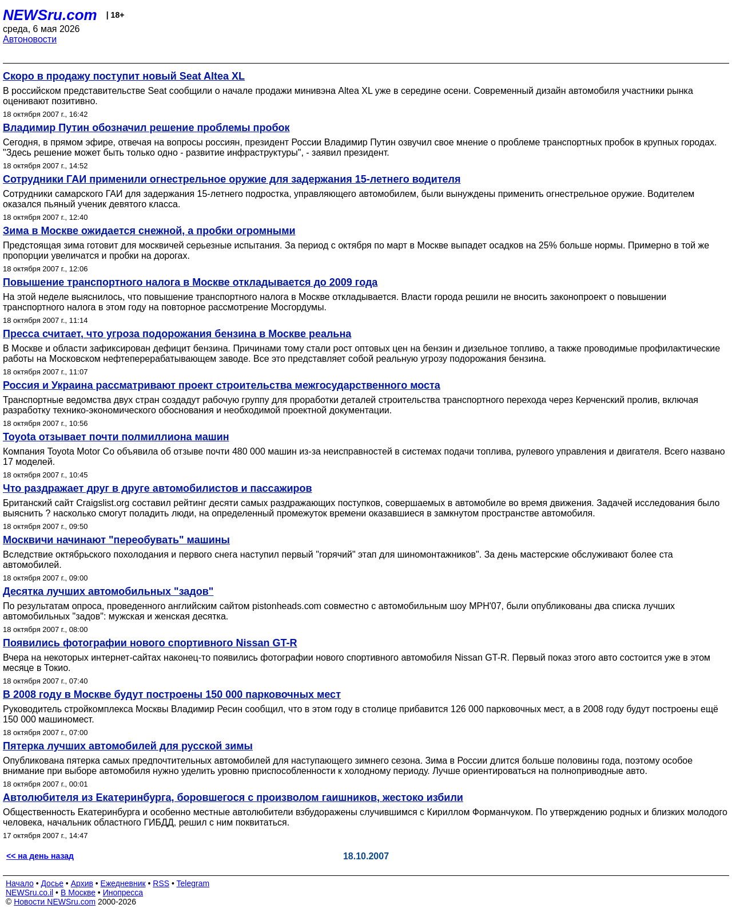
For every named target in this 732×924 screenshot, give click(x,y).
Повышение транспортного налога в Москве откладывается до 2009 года (190, 282)
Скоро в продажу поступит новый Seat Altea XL (124, 76)
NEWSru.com (50, 14)
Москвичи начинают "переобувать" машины (116, 540)
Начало (20, 883)
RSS (161, 883)
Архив (82, 883)
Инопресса (123, 892)
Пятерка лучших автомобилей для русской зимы (128, 746)
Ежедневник (123, 883)
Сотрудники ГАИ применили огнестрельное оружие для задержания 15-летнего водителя (232, 179)
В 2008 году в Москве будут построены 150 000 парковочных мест (172, 694)
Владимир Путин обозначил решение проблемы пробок (146, 127)
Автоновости (30, 39)
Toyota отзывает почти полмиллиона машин (116, 437)
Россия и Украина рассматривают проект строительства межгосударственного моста (221, 385)
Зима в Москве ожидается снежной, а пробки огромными (149, 230)
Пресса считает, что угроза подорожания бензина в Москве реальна (177, 333)
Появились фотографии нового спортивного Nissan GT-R (150, 643)
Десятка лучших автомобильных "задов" (108, 591)
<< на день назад (40, 855)
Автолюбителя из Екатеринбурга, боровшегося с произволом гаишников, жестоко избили (233, 797)
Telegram (193, 883)
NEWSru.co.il (29, 892)
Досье (52, 883)
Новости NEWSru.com (55, 901)
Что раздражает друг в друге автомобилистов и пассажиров (157, 488)
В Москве (78, 892)
